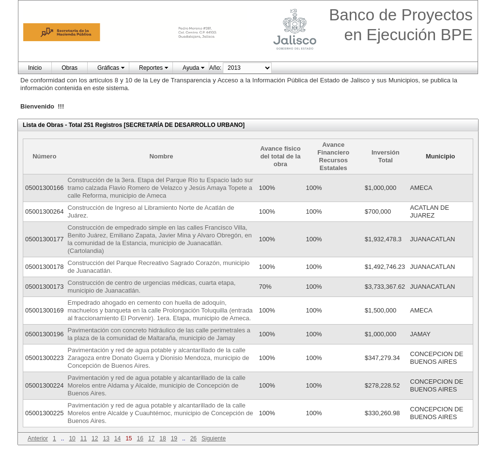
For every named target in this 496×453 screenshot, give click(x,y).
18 (162, 438)
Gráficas (108, 67)
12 (95, 438)
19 (174, 438)
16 (140, 438)
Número (44, 156)
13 (106, 438)
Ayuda (191, 67)
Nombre (161, 156)
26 (193, 438)
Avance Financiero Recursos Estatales (333, 156)
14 (117, 438)
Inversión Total (386, 156)
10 (72, 438)
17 (151, 438)
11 (83, 438)
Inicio (35, 67)
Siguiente (214, 438)
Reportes (151, 67)
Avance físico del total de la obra (280, 156)
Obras (70, 67)
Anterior (38, 438)
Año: (215, 67)
